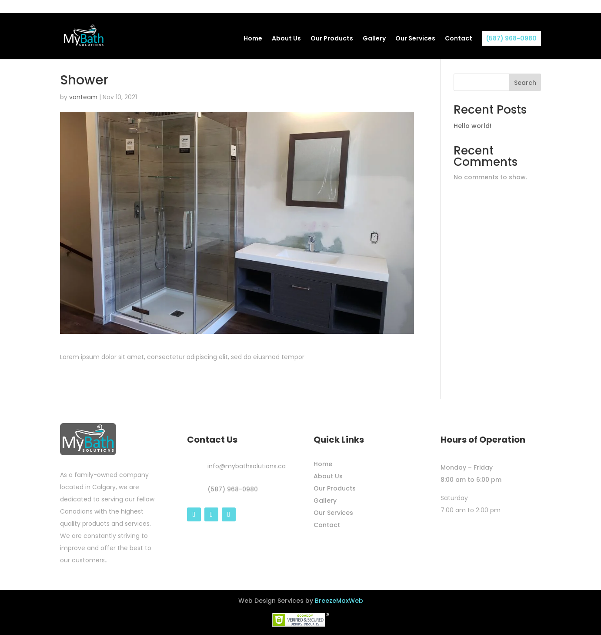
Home (253, 39)
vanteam (83, 97)
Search (525, 82)
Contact (458, 39)
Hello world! (472, 125)
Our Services (415, 39)
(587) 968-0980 (511, 38)
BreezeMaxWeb (339, 600)
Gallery (374, 39)
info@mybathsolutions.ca (246, 466)
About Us (286, 39)
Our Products (332, 39)
